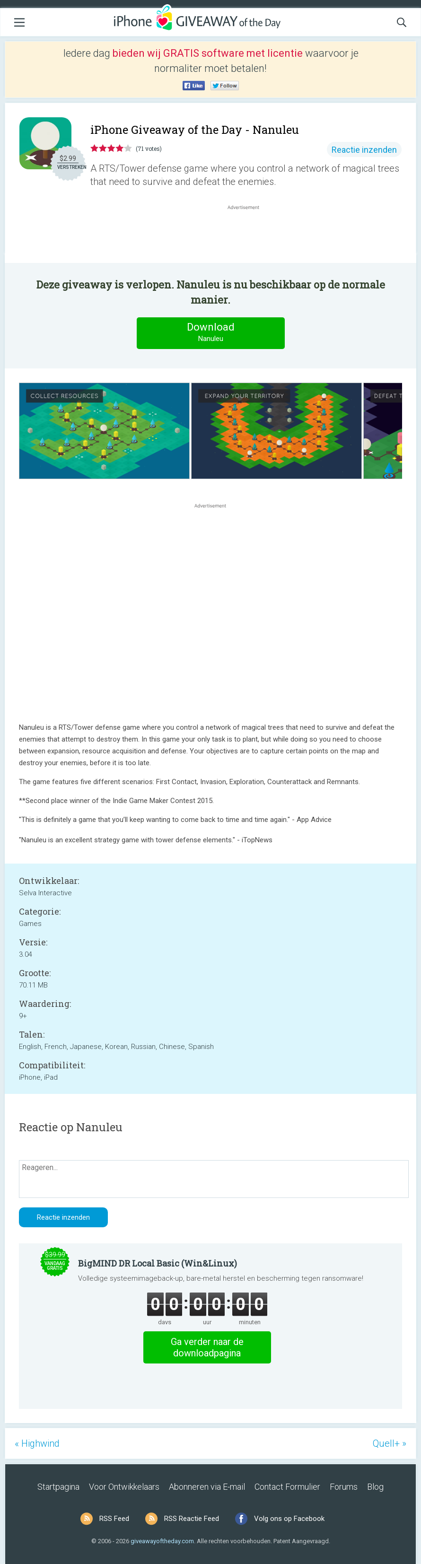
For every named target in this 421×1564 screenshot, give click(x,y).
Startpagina (58, 1487)
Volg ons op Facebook (289, 1518)
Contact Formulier (287, 1487)
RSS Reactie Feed (191, 1518)
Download (210, 332)
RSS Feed (114, 1518)
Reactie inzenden (364, 150)
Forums (344, 1487)
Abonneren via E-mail (207, 1487)
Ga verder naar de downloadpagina (207, 1347)
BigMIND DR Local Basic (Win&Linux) (157, 1263)
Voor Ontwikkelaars (124, 1487)
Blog (375, 1487)
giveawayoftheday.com (162, 1541)
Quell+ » (389, 1443)
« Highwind (37, 1443)
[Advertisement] (248, 234)
